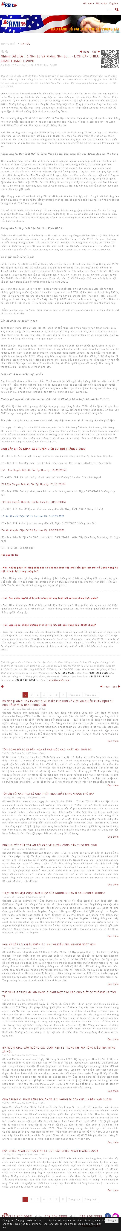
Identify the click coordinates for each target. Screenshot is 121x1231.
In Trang (2, 686)
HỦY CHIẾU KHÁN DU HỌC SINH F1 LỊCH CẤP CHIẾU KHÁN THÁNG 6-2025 (50, 1150)
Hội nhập (101, 3)
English (113, 3)
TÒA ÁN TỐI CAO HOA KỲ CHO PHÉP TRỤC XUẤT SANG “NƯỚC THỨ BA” (48, 793)
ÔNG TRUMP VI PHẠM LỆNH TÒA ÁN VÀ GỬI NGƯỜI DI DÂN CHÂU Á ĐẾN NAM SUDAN (57, 1099)
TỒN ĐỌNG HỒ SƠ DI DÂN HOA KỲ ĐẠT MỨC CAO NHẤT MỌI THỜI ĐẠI (47, 749)
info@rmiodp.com (59, 680)
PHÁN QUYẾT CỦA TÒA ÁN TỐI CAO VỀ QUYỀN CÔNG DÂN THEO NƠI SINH (49, 845)
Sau (94, 51)
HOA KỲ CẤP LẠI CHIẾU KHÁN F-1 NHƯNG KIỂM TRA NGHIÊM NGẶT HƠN (49, 944)
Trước (86, 51)
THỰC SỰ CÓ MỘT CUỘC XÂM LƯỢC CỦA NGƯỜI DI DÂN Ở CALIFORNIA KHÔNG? (53, 893)
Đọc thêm (113, 740)
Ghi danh (88, 3)
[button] (109, 10)
